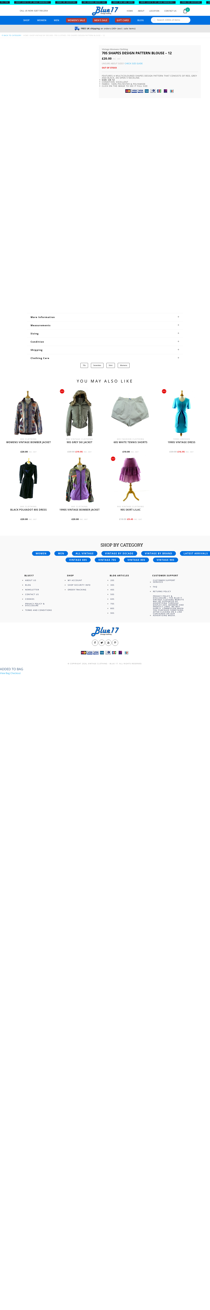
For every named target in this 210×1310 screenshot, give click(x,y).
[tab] (105, 317)
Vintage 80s (136, 559)
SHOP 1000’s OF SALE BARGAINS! (35, 2)
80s (112, 608)
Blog (140, 20)
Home (130, 11)
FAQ (155, 586)
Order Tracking (77, 589)
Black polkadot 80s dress (28, 509)
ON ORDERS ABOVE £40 (97, 2)
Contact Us (170, 11)
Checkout (15, 673)
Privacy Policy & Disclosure (35, 604)
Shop (26, 20)
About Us (30, 580)
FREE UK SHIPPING (69, 2)
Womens (123, 365)
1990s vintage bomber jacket (79, 509)
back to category (11, 35)
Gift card (123, 20)
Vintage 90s (165, 559)
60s (112, 599)
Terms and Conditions (38, 610)
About (141, 11)
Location (154, 11)
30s (112, 585)
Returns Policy (162, 591)
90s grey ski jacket (79, 442)
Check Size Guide (134, 63)
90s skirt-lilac (131, 509)
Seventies (97, 365)
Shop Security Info (79, 585)
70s (84, 365)
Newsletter (32, 589)
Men (56, 20)
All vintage (85, 553)
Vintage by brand (158, 553)
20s (112, 580)
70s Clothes (60, 35)
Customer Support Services (164, 581)
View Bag (5, 673)
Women (41, 20)
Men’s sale (101, 20)
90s (112, 613)
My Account (75, 580)
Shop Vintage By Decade (41, 35)
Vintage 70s (107, 559)
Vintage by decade (119, 553)
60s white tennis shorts (130, 442)
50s (112, 594)
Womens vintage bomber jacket (28, 442)
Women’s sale (76, 20)
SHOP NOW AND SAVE (125, 2)
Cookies (30, 599)
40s (112, 589)
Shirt (111, 365)
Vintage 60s (78, 559)
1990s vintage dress (181, 442)
